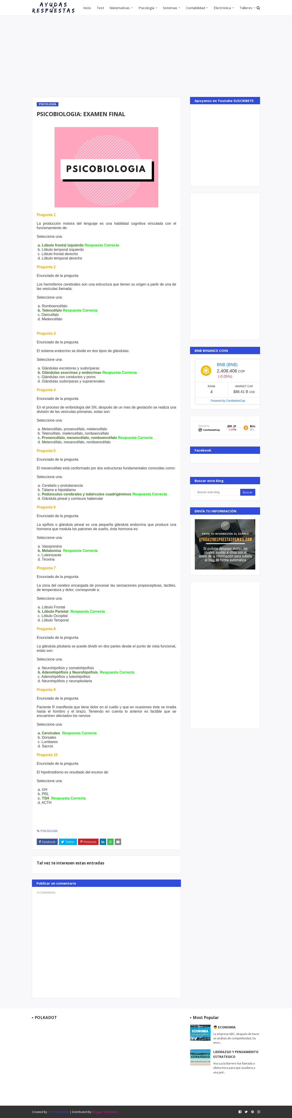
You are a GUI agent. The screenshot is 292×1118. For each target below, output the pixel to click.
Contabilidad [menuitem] (195, 7)
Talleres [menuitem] (246, 7)
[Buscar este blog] (217, 492)
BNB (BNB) (227, 364)
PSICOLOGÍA (49, 831)
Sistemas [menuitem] (170, 7)
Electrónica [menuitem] (222, 7)
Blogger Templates (105, 1112)
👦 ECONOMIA (224, 1027)
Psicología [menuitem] (146, 7)
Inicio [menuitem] (87, 7)
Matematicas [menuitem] (120, 7)
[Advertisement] (146, 56)
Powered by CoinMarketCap (228, 400)
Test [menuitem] (100, 7)
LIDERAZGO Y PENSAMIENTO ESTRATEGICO (235, 1054)
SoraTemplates (58, 1112)
